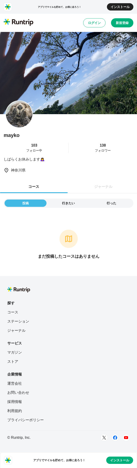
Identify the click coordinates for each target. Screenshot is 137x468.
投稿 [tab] (25, 203)
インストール (120, 7)
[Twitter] (104, 437)
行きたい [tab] (68, 203)
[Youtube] (126, 437)
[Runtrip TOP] (18, 22)
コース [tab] (33, 187)
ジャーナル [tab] (103, 187)
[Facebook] (115, 437)
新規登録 (122, 23)
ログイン (94, 23)
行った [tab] (111, 203)
